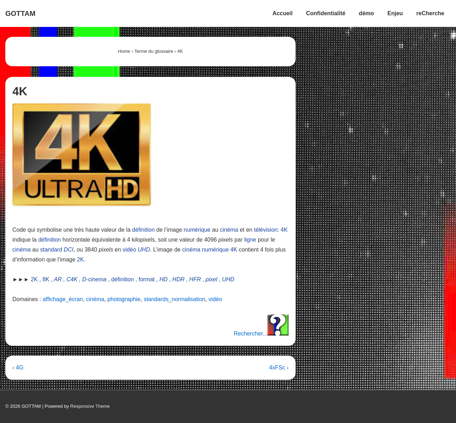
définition (143, 230)
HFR (195, 279)
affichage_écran (62, 299)
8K (46, 279)
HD (163, 279)
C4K (72, 279)
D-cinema (94, 279)
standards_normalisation (174, 299)
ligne (250, 240)
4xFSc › (279, 368)
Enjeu (395, 13)
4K (284, 230)
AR (58, 279)
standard (51, 250)
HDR (178, 279)
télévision (266, 230)
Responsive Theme (90, 406)
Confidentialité (326, 13)
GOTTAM (20, 13)
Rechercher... (261, 334)
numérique (197, 230)
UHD (144, 250)
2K (80, 259)
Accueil (283, 13)
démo (366, 13)
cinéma (229, 230)
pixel (211, 279)
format (146, 279)
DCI (69, 250)
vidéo (129, 250)
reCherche (430, 13)
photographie (123, 299)
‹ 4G (17, 368)
